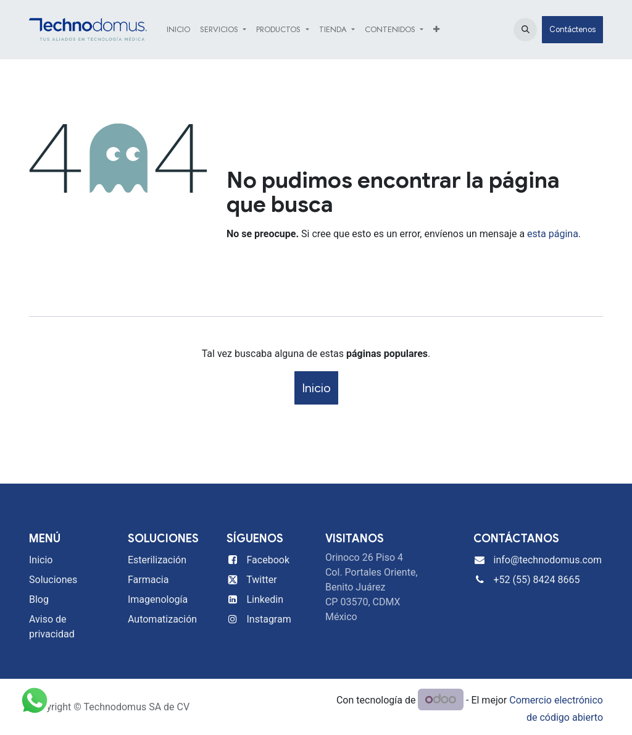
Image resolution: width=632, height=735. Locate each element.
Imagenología (158, 599)
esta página (552, 234)
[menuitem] (178, 30)
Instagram (269, 619)
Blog (39, 599)
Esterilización (157, 560)
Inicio (316, 387)
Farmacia (148, 580)
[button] (525, 29)
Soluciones (53, 580)
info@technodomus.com (547, 560)
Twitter (261, 580)
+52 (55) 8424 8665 (536, 580)
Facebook (268, 560)
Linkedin (265, 599)
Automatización (162, 619)
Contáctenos (572, 29)
